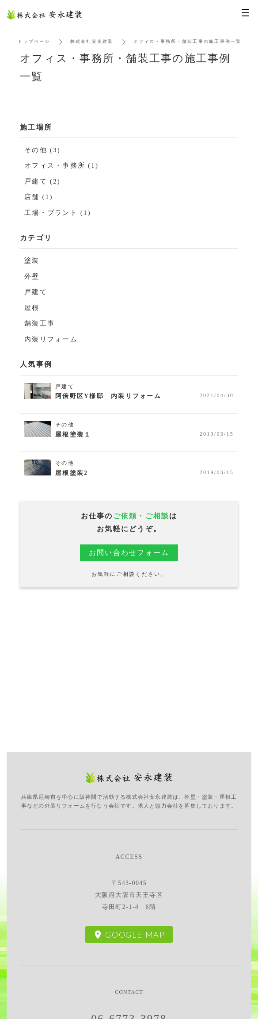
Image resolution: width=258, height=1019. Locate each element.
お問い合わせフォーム (129, 552)
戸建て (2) (42, 181)
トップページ (34, 41)
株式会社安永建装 (92, 41)
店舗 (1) (38, 196)
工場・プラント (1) (57, 212)
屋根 (32, 307)
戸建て (35, 291)
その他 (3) (42, 149)
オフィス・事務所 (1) (61, 165)
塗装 (32, 260)
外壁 (32, 276)
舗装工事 (39, 323)
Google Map (135, 934)
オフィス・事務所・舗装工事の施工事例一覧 (187, 41)
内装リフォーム (51, 339)
